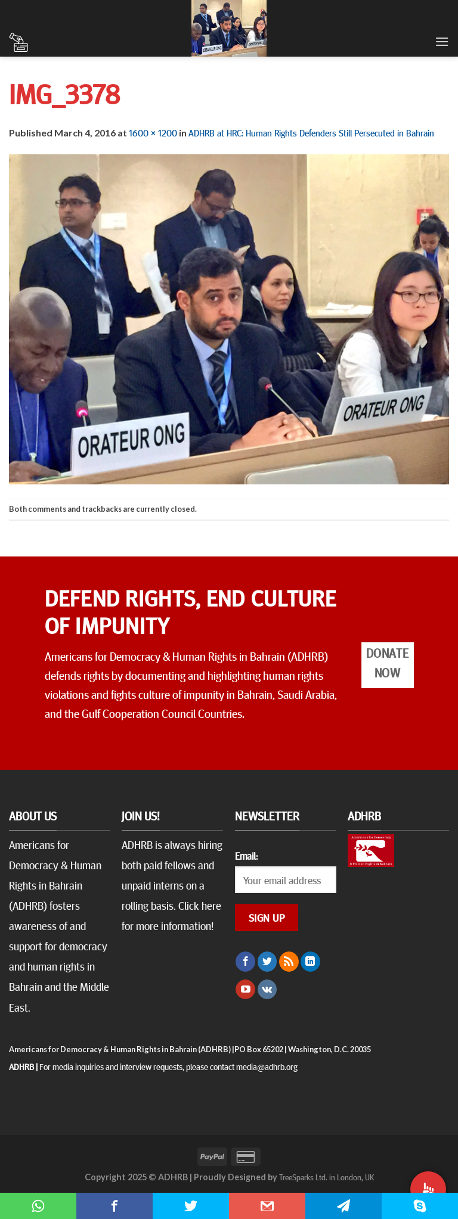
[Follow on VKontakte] (267, 989)
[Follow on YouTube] (245, 989)
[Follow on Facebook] (245, 961)
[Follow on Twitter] (267, 961)
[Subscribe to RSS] (289, 961)
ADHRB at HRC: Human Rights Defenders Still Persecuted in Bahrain (311, 132)
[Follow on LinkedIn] (310, 961)
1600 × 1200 (153, 132)
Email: (246, 855)
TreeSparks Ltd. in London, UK (326, 1177)
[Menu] (442, 41)
